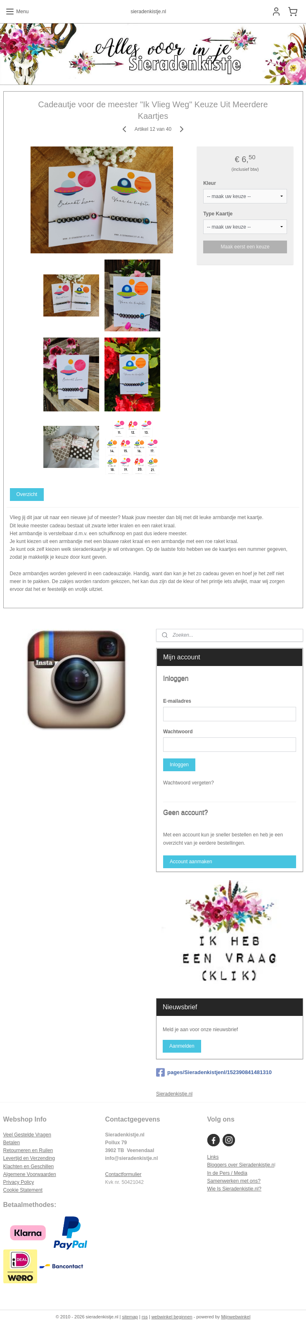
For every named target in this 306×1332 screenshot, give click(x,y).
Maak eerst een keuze (245, 246)
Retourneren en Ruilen (28, 1150)
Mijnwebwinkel (235, 1316)
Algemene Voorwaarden (29, 1174)
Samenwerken (223, 1181)
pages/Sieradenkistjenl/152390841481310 (214, 1072)
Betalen (11, 1142)
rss (145, 1316)
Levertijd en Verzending (29, 1158)
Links (212, 1157)
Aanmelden (182, 1046)
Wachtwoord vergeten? (188, 783)
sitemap (130, 1316)
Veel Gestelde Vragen (27, 1135)
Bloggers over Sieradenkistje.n (240, 1165)
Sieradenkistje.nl (174, 1094)
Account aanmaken (191, 861)
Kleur (209, 183)
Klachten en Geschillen (28, 1166)
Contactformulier (123, 1174)
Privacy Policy (18, 1182)
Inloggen (179, 765)
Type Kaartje (217, 213)
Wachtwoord (178, 731)
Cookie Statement (23, 1190)
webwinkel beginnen (172, 1316)
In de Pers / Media (227, 1173)
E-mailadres (177, 701)
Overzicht (26, 494)
